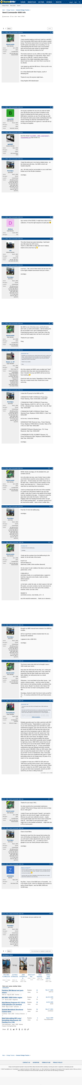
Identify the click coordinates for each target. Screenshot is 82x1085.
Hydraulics (16, 1006)
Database (49, 2)
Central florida (15, 178)
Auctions (41, 2)
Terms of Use (46, 1062)
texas (17, 126)
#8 (49, 323)
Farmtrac (17, 994)
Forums (23, 2)
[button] (53, 2)
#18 (50, 828)
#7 (50, 265)
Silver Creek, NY (14, 369)
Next (9, 28)
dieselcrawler (6, 16)
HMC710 (4, 994)
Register (58, 2)
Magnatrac (15, 999)
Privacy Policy (57, 1062)
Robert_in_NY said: (25, 867)
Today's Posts (5, 5)
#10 (50, 389)
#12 (50, 506)
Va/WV (16, 151)
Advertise (36, 1062)
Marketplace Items (7, 955)
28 (37, 1002)
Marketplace (32, 2)
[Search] (79, 2)
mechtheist (4, 1013)
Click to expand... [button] (36, 717)
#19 (50, 864)
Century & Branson (20, 1013)
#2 (50, 107)
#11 (49, 468)
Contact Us (26, 1062)
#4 (50, 158)
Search (18, 5)
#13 (49, 542)
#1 (50, 32)
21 (37, 990)
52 (37, 1009)
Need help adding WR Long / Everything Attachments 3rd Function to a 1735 (11, 1020)
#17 (49, 799)
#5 (50, 217)
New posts (12, 5)
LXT (3, 999)
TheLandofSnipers (6, 1024)
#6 (50, 238)
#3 (50, 132)
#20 (50, 913)
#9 (50, 350)
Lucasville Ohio (14, 51)
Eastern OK (15, 258)
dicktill (3, 1006)
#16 (50, 700)
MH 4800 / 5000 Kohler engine (12, 997)
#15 (49, 660)
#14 (50, 625)
